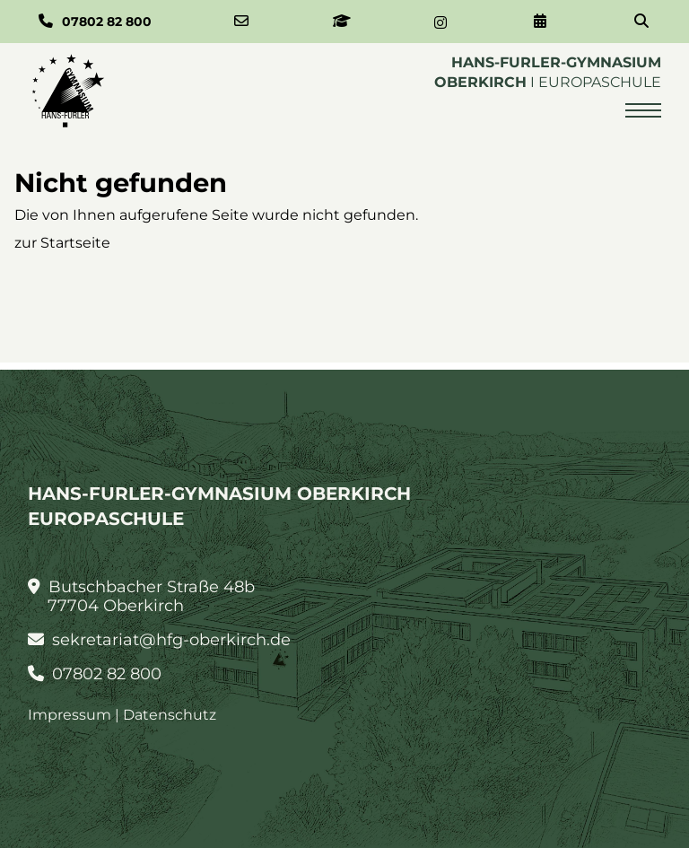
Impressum (69, 714)
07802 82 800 (95, 674)
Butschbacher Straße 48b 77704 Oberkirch (142, 596)
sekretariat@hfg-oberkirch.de (160, 640)
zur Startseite (62, 242)
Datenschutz (169, 714)
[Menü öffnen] (643, 110)
